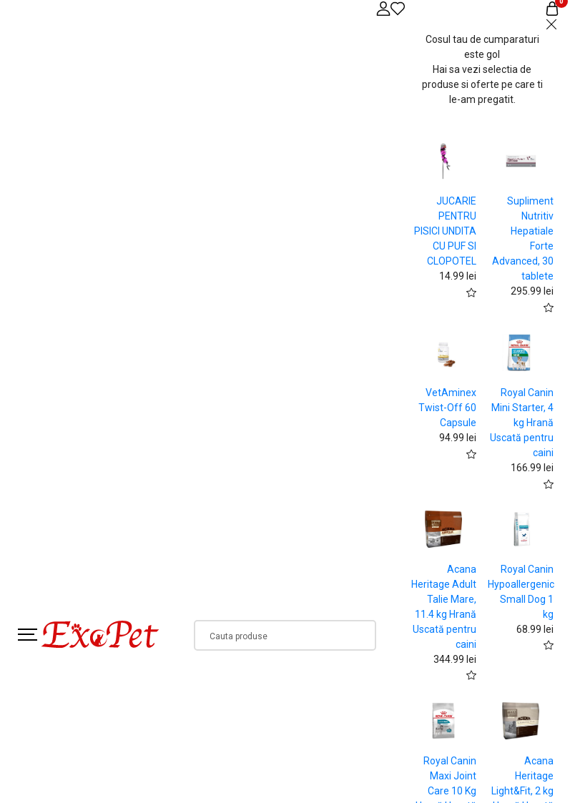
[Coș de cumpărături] (552, 8)
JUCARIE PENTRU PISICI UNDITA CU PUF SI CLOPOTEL (445, 231)
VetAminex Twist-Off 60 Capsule (447, 407)
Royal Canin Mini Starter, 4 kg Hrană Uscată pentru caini (522, 422)
